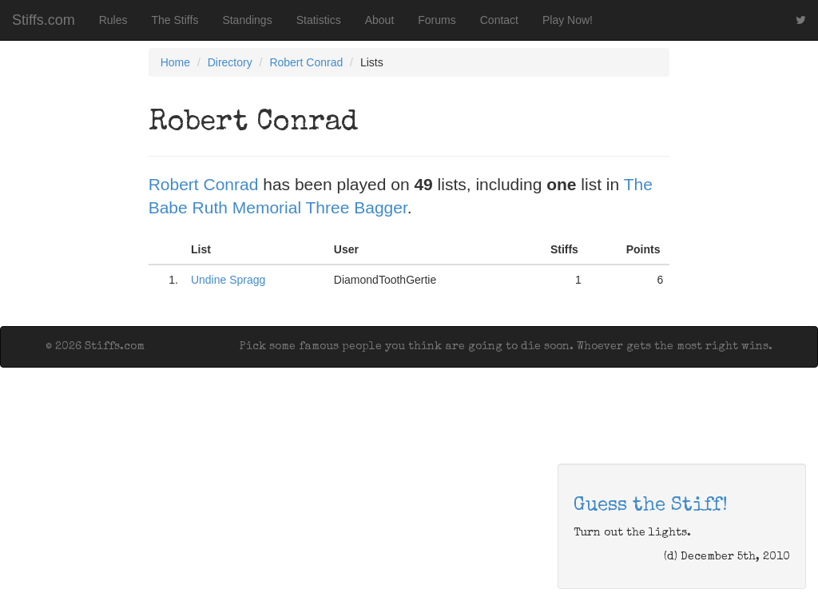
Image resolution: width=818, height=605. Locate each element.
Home (175, 62)
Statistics (318, 20)
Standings (247, 20)
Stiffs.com (43, 20)
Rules (113, 20)
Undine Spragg (228, 279)
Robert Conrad (306, 62)
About (380, 20)
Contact (499, 20)
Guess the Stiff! (651, 505)
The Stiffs (175, 20)
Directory (230, 62)
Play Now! (567, 20)
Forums (436, 20)
